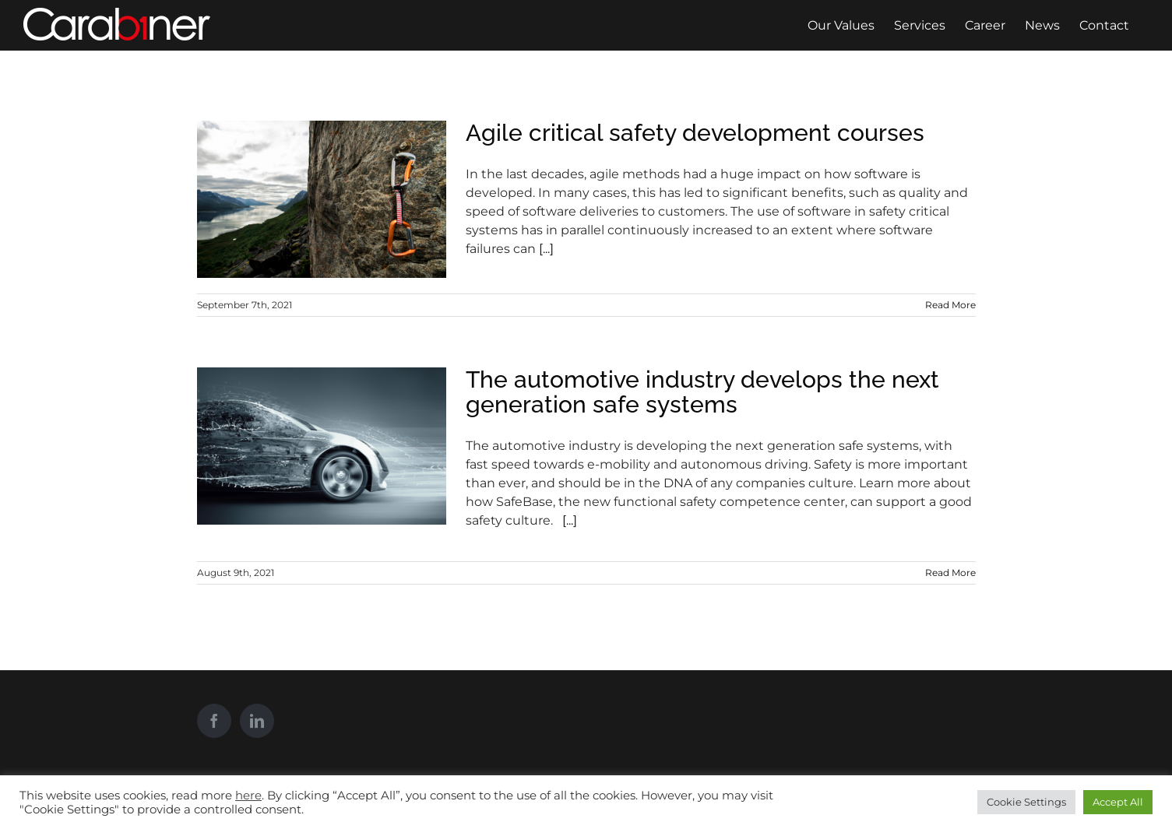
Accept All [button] (1118, 802)
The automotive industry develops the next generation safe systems (702, 392)
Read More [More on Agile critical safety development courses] (950, 305)
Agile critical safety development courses (695, 132)
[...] (546, 248)
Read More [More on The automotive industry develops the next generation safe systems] (950, 572)
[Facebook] (214, 721)
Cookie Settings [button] (1026, 802)
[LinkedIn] (257, 721)
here (248, 796)
